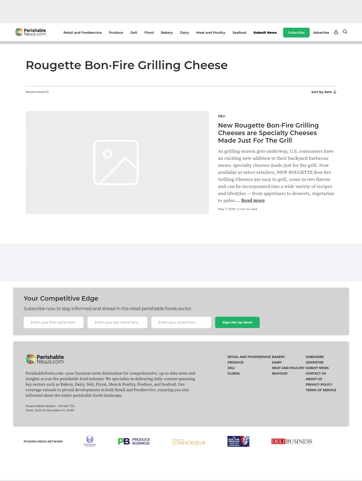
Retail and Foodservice (83, 32)
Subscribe (296, 32)
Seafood (239, 32)
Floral (149, 32)
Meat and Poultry (210, 32)
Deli (133, 32)
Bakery (167, 32)
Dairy (184, 32)
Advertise (321, 32)
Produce (116, 32)
